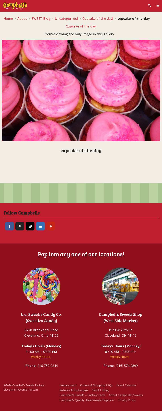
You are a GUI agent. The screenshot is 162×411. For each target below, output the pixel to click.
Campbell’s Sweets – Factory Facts (82, 395)
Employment (68, 385)
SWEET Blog (41, 18)
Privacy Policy (127, 400)
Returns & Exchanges (74, 390)
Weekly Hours (40, 357)
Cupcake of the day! (97, 18)
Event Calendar (126, 385)
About (22, 18)
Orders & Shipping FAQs (96, 385)
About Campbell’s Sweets (126, 395)
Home (8, 18)
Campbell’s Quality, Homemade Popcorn (87, 400)
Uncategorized (66, 18)
